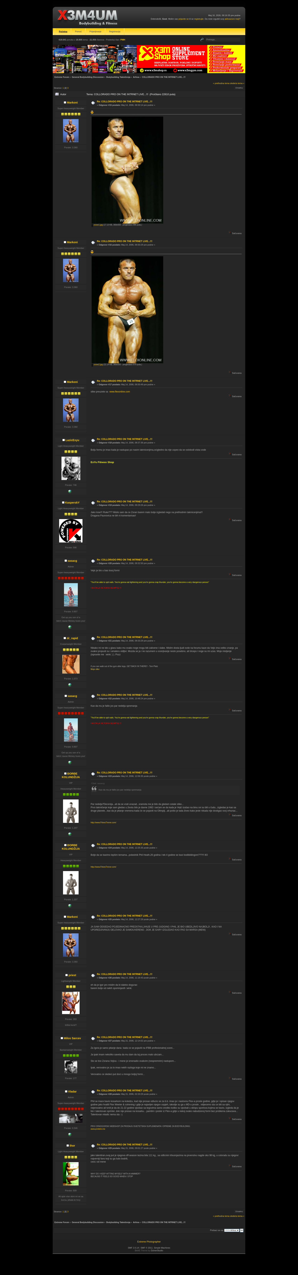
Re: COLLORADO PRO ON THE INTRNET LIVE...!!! (124, 101)
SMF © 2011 (147, 1248)
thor (72, 1145)
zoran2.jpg (97, 364)
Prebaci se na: (217, 1230)
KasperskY (72, 502)
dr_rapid (72, 638)
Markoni (72, 102)
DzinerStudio (157, 1250)
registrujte (198, 19)
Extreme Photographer (149, 1241)
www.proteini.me (98, 1129)
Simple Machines (162, 1248)
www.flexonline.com (120, 391)
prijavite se (183, 19)
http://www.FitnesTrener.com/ (103, 822)
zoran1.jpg (97, 225)
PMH (122, 40)
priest (72, 975)
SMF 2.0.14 (133, 1248)
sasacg (72, 560)
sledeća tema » (237, 83)
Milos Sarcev (72, 1038)
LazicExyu (72, 440)
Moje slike (95, 669)
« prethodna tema (221, 83)
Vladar (72, 1091)
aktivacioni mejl (232, 19)
